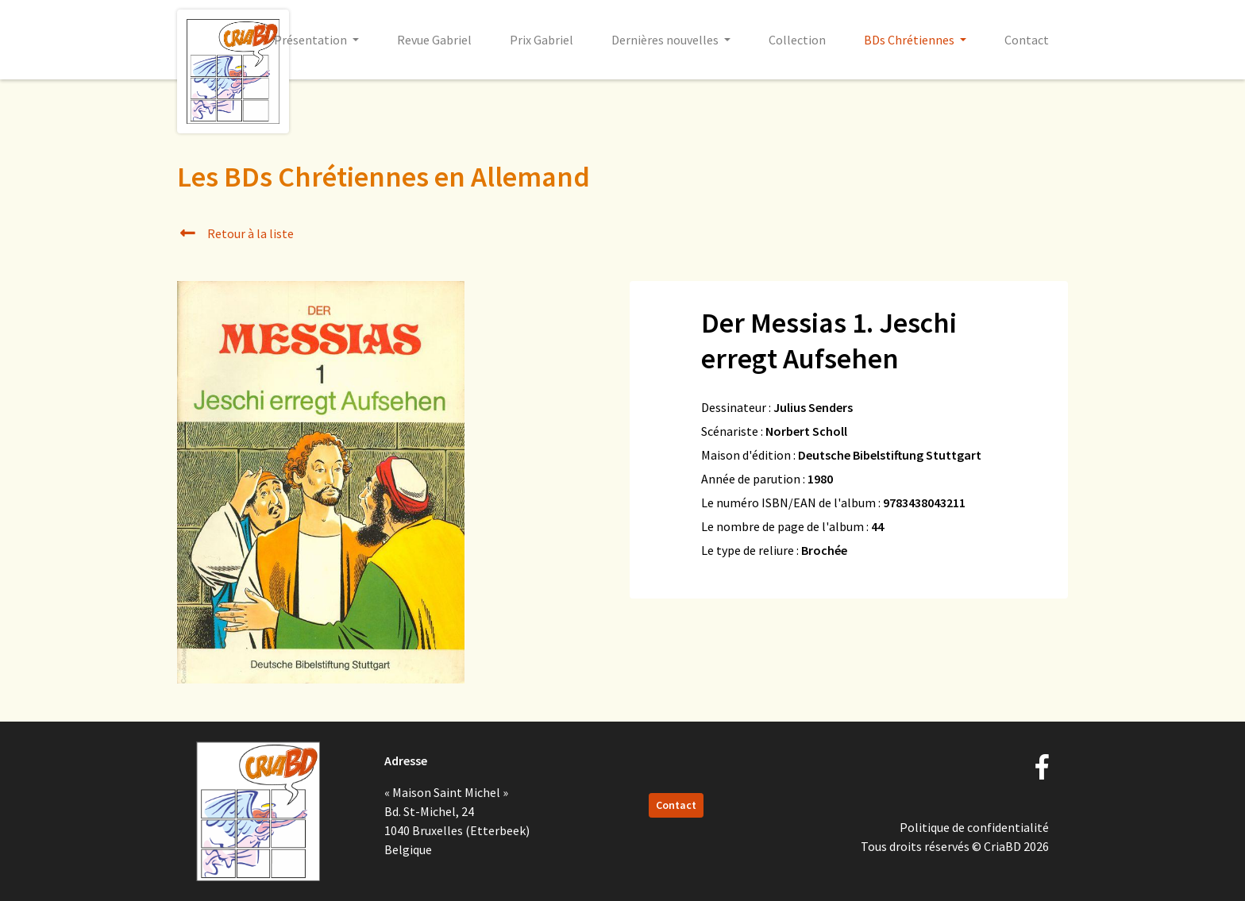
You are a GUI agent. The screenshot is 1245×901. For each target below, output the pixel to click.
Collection (797, 40)
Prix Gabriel (541, 40)
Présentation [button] (311, 40)
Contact (1026, 40)
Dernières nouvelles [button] (666, 40)
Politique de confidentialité (974, 827)
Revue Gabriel (434, 40)
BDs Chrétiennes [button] (910, 40)
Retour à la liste (235, 233)
